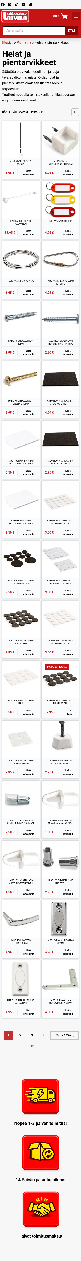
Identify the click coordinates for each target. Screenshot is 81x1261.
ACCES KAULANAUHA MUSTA (21, 162)
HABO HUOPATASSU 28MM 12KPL (21, 702)
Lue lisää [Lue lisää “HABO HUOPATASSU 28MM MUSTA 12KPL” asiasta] (69, 712)
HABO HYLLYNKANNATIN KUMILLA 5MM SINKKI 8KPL (21, 822)
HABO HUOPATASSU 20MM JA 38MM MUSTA (21, 582)
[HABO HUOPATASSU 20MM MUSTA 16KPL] (21, 619)
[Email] (23, 4)
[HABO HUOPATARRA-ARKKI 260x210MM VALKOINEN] (21, 439)
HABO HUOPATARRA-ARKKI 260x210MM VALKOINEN (21, 462)
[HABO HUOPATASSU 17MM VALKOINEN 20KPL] (60, 499)
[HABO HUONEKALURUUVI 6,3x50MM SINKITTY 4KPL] (60, 319)
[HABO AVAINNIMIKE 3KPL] (60, 200)
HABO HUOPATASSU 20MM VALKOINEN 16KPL (60, 642)
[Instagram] (9, 4)
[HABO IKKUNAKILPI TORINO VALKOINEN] (21, 979)
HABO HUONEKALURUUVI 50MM (20, 342)
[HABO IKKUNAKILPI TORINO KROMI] (60, 919)
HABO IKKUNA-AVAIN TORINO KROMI (20, 942)
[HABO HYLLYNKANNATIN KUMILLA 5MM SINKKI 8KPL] (21, 799)
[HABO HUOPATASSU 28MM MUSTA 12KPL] (60, 679)
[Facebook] (3, 4)
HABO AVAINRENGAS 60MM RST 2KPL (60, 282)
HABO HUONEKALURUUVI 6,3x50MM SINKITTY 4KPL (60, 342)
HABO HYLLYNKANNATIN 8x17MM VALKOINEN (60, 762)
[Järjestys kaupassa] (75, 112)
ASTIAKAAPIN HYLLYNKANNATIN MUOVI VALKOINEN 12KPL (60, 162)
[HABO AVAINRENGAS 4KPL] (21, 260)
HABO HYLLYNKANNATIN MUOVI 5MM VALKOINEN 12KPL (60, 822)
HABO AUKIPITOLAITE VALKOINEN (21, 222)
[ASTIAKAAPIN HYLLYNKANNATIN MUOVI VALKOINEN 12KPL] (60, 140)
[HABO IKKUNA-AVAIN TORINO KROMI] (21, 919)
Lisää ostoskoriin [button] (28, 173)
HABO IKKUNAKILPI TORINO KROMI (60, 942)
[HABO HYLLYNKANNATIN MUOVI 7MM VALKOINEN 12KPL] (21, 859)
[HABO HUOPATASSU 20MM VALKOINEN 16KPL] (60, 619)
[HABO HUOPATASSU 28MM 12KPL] (21, 679)
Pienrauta (24, 43)
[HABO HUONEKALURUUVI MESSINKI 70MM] (21, 380)
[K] (76, 16)
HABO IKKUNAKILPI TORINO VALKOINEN (20, 1002)
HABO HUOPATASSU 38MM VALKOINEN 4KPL (21, 762)
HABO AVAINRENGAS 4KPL (21, 281)
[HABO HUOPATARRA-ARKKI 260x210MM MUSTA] (60, 380)
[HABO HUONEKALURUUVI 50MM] (21, 319)
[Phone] (30, 4)
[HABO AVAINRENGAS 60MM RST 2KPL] (60, 260)
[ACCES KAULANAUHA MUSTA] (21, 140)
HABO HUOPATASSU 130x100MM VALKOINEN (21, 522)
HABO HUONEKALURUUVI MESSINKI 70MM (20, 402)
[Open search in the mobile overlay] (40, 30)
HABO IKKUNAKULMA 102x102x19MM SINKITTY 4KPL (60, 1002)
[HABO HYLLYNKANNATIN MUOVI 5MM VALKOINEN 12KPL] (60, 799)
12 (32, 1046)
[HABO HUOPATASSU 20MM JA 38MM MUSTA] (21, 559)
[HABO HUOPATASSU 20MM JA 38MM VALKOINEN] (60, 559)
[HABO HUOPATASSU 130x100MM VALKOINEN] (21, 499)
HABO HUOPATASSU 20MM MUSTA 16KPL (21, 642)
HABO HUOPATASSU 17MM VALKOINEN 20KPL (60, 522)
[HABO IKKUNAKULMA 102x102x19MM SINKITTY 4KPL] (60, 979)
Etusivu (7, 43)
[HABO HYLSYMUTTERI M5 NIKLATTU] (60, 859)
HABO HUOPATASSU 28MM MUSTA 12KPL (60, 702)
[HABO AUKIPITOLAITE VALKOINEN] (21, 200)
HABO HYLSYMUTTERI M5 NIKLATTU (60, 882)
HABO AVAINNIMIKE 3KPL (60, 221)
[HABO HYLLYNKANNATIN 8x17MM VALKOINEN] (60, 739)
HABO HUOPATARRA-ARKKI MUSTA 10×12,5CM (60, 462)
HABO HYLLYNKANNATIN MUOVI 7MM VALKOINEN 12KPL (20, 882)
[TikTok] (16, 4)
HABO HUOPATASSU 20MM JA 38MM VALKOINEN (60, 582)
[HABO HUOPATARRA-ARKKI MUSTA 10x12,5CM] (60, 439)
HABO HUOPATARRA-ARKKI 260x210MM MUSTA (60, 402)
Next (74, 1036)
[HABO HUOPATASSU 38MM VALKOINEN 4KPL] (21, 739)
